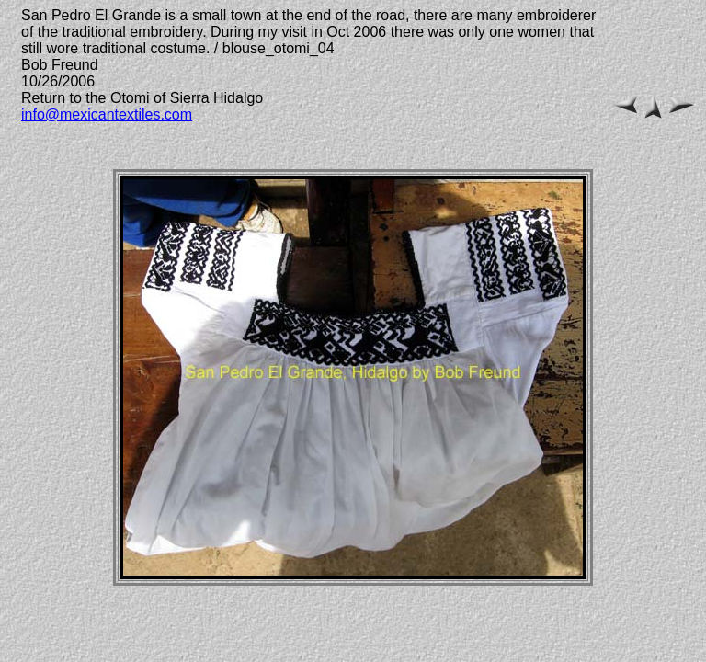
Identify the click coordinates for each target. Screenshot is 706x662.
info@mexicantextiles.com (106, 114)
